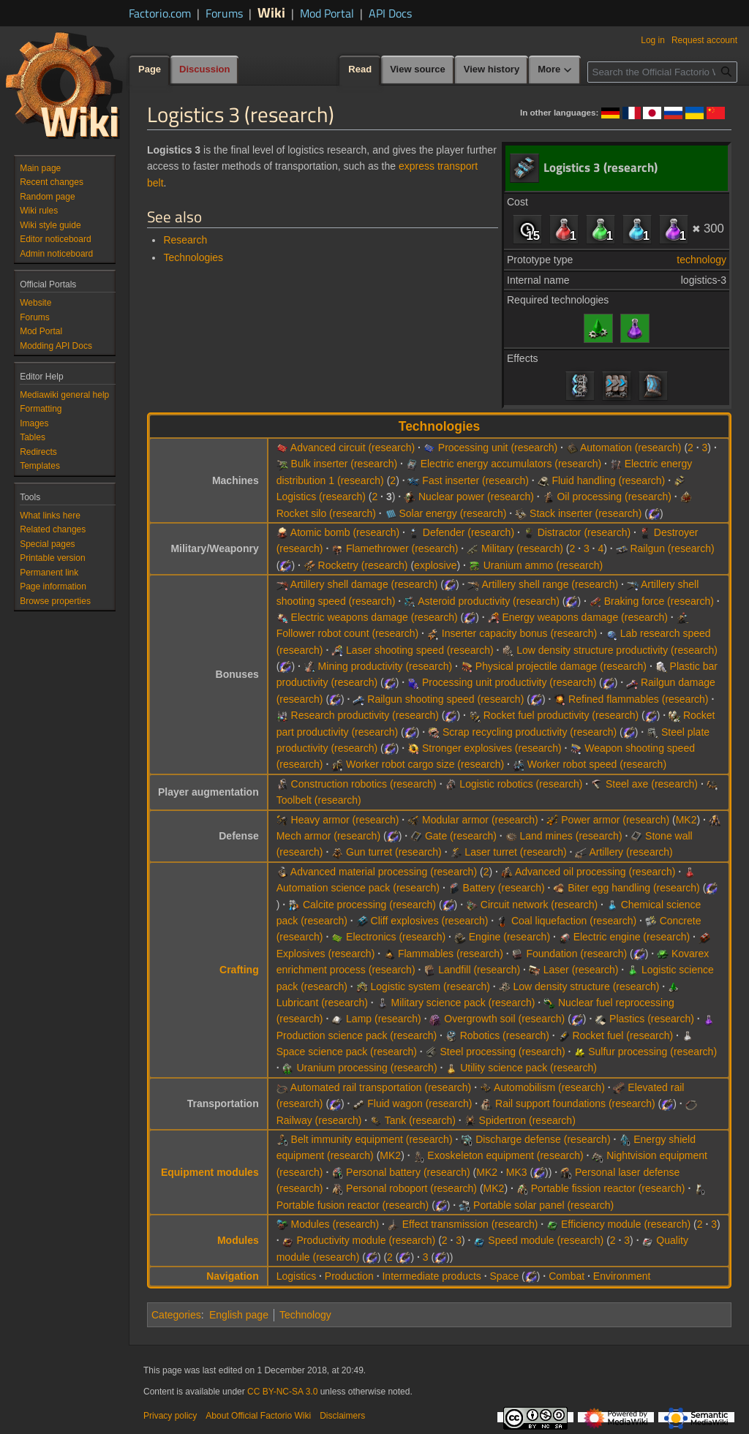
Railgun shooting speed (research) (445, 699)
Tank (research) (420, 1120)
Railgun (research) (672, 548)
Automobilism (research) (549, 1087)
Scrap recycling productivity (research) (530, 732)
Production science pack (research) (356, 1035)
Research (185, 240)
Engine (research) (509, 937)
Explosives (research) (325, 953)
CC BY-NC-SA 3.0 (282, 1391)
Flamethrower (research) (402, 548)
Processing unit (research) (497, 447)
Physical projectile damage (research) (561, 666)
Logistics (296, 1276)
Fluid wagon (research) (419, 1103)
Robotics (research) (504, 1035)
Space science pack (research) (346, 1051)
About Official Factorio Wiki (258, 1416)
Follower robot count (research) (347, 633)
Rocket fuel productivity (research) (561, 715)
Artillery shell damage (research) (364, 584)
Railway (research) (319, 1120)
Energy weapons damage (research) (584, 617)
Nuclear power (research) (476, 496)
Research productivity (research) (365, 715)
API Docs (390, 13)
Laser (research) (581, 970)
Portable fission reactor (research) (608, 1188)
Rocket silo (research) (326, 513)
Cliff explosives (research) (430, 921)
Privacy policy (170, 1416)
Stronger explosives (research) (492, 748)
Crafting (239, 970)
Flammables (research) (450, 953)
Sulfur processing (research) (652, 1051)
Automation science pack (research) (358, 888)
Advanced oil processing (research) (595, 872)
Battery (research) (504, 888)
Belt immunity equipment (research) (372, 1139)
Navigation (232, 1276)
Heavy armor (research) (345, 820)
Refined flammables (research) (638, 699)
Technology (305, 1315)
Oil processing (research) (614, 496)
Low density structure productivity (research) (617, 650)
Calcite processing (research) (369, 904)
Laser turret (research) (515, 852)
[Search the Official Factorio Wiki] (662, 72)
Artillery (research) (630, 852)
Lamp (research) (383, 1018)
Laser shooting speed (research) (420, 650)
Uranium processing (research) (366, 1067)
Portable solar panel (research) (543, 1205)
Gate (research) (461, 836)
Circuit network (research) (539, 904)
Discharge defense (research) (542, 1139)
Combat (566, 1276)
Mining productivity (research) (385, 666)
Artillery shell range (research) (549, 584)
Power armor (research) (615, 820)
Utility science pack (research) (528, 1067)
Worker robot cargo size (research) (425, 764)
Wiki (271, 12)
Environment (622, 1276)
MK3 (516, 1172)
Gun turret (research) (394, 852)
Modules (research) (335, 1224)
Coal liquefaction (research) (573, 921)
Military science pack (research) (463, 1002)
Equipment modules (210, 1172)
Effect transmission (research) (470, 1224)
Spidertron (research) (527, 1120)
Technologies (193, 257)
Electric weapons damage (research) (374, 617)
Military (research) (522, 548)
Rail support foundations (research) (575, 1103)
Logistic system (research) (430, 986)
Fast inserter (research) (475, 480)
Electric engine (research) (631, 937)
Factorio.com (160, 13)
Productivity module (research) (365, 1240)
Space (504, 1276)
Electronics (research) (395, 937)
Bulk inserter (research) (344, 463)
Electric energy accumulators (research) (511, 463)
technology (701, 259)
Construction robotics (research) (364, 784)
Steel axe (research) (652, 784)
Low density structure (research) (586, 986)
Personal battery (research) (408, 1172)
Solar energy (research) (452, 513)
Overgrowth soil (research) (504, 1018)
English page (238, 1315)
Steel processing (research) (502, 1051)
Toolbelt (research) (318, 800)
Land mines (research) (570, 836)
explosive (435, 565)
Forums (224, 13)
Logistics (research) (321, 496)
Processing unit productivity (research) (509, 682)
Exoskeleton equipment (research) (505, 1155)
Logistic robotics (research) (520, 784)
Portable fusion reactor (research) (352, 1205)
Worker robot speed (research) (596, 764)
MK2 (686, 820)
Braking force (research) (659, 601)
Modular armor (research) (480, 820)
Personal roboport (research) (411, 1188)
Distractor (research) (584, 532)
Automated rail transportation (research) (380, 1087)
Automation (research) (631, 447)
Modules (238, 1240)
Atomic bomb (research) (344, 532)
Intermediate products (431, 1276)
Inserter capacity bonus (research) (519, 633)
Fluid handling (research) (608, 480)
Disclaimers (342, 1416)
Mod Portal (327, 13)
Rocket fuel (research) (622, 1035)
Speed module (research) (545, 1240)
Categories (176, 1315)
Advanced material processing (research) (383, 872)
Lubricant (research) (322, 1002)
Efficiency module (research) (625, 1224)
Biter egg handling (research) (634, 888)
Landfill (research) (479, 970)
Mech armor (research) (328, 836)
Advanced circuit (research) (352, 447)
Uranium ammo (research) (543, 565)
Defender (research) (468, 532)
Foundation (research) (576, 953)
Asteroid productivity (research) (489, 601)
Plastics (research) (651, 1018)
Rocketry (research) (363, 565)
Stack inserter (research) (585, 513)
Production (349, 1276)
